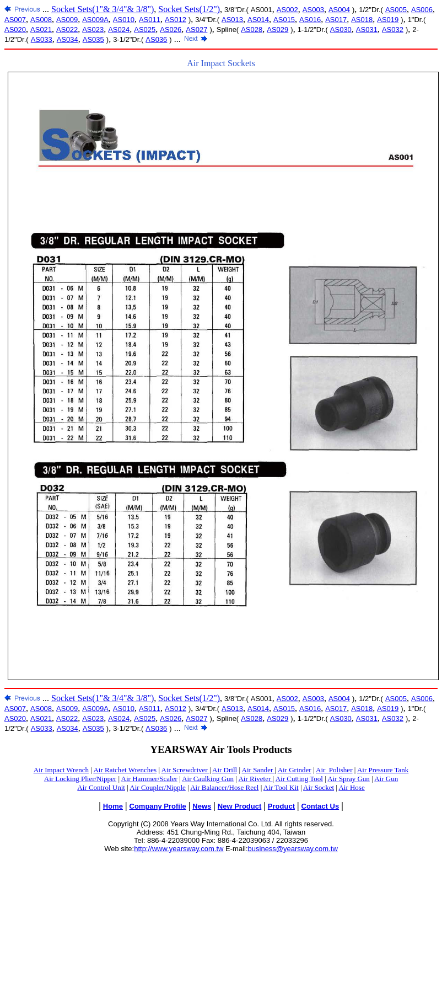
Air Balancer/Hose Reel (224, 787)
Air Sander (258, 770)
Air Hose (351, 787)
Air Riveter (255, 778)
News (201, 806)
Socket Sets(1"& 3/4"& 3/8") (102, 9)
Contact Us (320, 806)
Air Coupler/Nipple (157, 787)
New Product (239, 806)
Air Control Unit (101, 787)
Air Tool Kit (281, 787)
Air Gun (386, 778)
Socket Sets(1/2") (189, 9)
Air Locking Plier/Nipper (80, 778)
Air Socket (318, 787)
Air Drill (224, 770)
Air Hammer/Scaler (149, 778)
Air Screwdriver (185, 770)
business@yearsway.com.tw (293, 849)
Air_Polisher (334, 770)
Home (113, 806)
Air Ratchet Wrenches (125, 770)
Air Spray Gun (348, 778)
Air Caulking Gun (208, 778)
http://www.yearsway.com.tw (178, 849)
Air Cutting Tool (299, 778)
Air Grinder (294, 770)
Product (281, 806)
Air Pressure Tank (382, 770)
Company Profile (158, 806)
